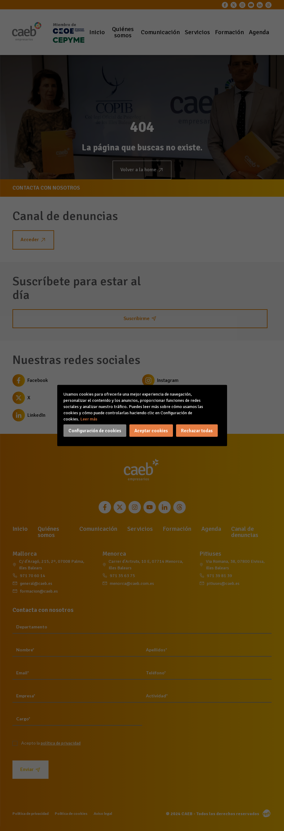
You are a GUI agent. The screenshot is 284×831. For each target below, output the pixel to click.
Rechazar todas (197, 431)
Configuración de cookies (94, 431)
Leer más (88, 419)
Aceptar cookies (151, 431)
